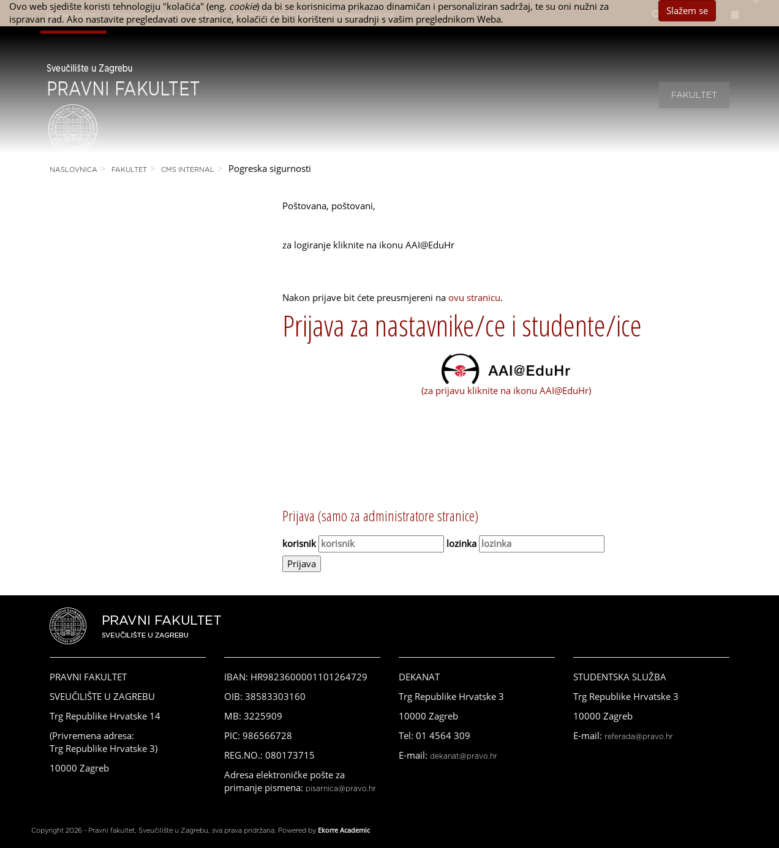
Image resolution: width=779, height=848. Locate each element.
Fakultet (694, 95)
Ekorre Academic (344, 830)
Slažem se (687, 10)
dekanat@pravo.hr (463, 756)
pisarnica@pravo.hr (341, 788)
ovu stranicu (474, 297)
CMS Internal (187, 169)
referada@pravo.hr (638, 736)
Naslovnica (73, 169)
